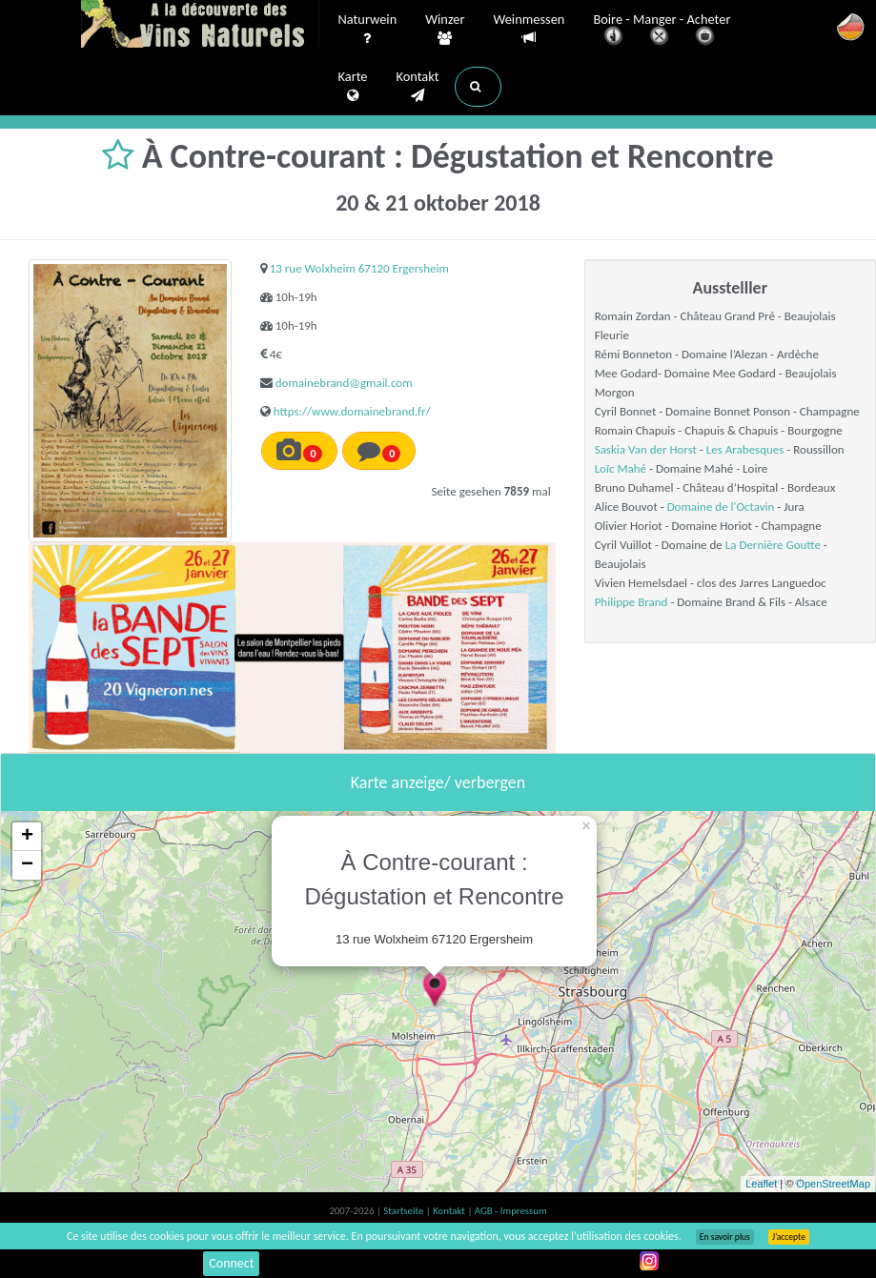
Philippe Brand (631, 602)
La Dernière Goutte (773, 545)
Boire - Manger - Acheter (661, 31)
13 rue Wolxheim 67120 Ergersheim (359, 268)
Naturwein (367, 29)
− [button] (27, 865)
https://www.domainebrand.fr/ (352, 411)
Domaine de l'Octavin (721, 506)
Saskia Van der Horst (646, 449)
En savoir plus (725, 1237)
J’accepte (788, 1237)
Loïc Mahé (620, 468)
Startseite (404, 1211)
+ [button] (27, 836)
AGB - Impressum (511, 1211)
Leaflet (761, 1183)
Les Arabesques (745, 449)
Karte (353, 87)
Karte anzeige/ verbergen (438, 782)
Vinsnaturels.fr (200, 26)
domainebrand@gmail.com (344, 382)
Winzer (444, 29)
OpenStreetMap (833, 1183)
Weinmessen (528, 29)
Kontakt (417, 87)
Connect (231, 1263)
